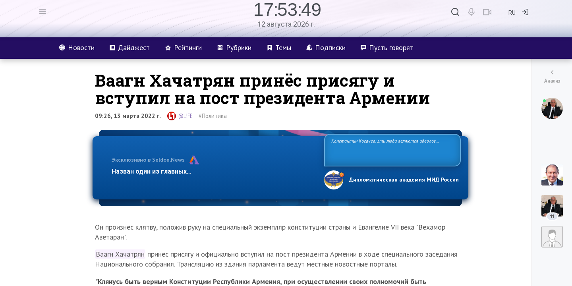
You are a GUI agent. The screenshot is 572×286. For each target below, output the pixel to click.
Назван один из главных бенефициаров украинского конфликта (211, 171)
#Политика (213, 116)
